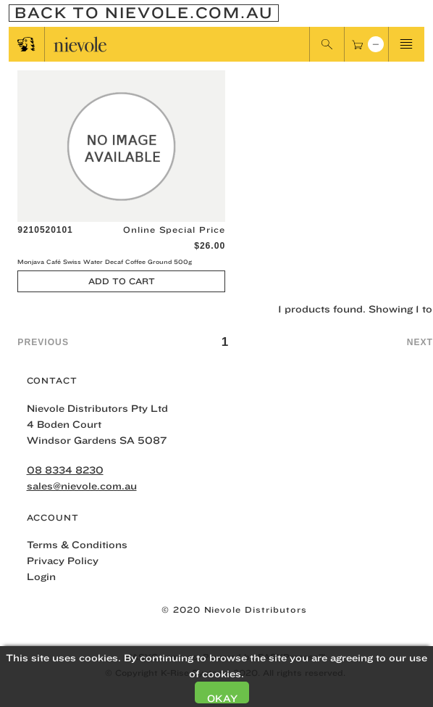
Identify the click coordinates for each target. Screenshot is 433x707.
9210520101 (44, 230)
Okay (222, 697)
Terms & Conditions (77, 544)
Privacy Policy (62, 560)
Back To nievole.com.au (143, 13)
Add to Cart (121, 281)
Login (41, 576)
